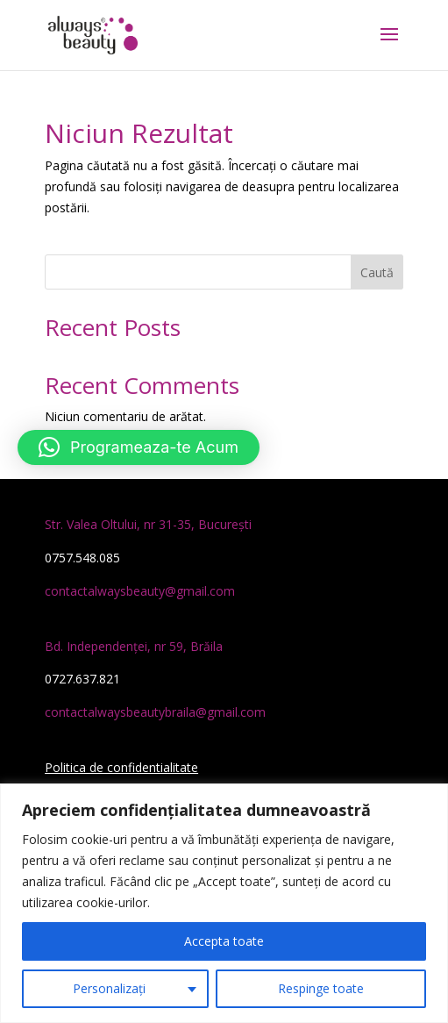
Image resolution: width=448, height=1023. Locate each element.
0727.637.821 (82, 678)
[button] (139, 447)
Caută (377, 272)
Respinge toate (321, 988)
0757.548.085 (82, 557)
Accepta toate (224, 941)
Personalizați (109, 988)
